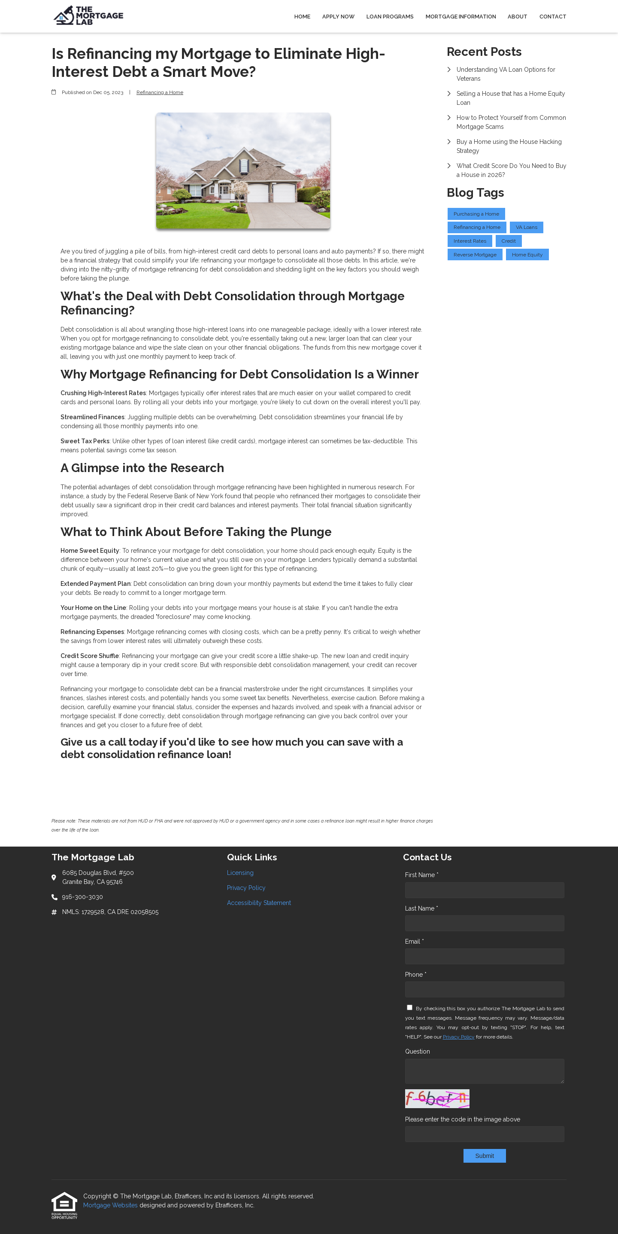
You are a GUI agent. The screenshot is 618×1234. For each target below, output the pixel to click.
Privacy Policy (459, 1037)
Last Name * (421, 908)
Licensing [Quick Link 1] (240, 872)
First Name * (422, 874)
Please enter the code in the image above (462, 1119)
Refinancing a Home (159, 92)
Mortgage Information (461, 16)
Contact (552, 16)
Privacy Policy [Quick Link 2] (246, 887)
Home (302, 16)
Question (417, 1051)
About (517, 16)
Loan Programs (390, 16)
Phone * (416, 974)
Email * (414, 941)
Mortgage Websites (111, 1205)
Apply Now (338, 16)
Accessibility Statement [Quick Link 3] (259, 902)
